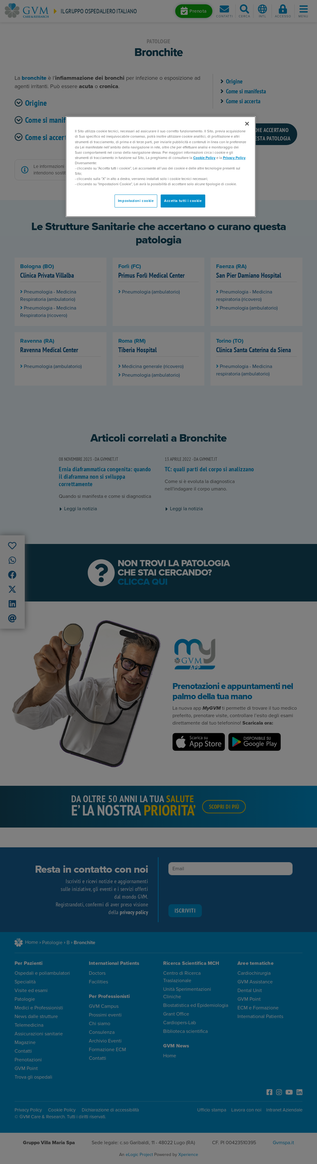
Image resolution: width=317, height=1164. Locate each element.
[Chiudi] (247, 124)
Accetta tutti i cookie (183, 201)
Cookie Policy (204, 158)
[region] (161, 166)
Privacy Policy (234, 158)
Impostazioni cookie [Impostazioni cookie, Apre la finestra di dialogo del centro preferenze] (136, 201)
